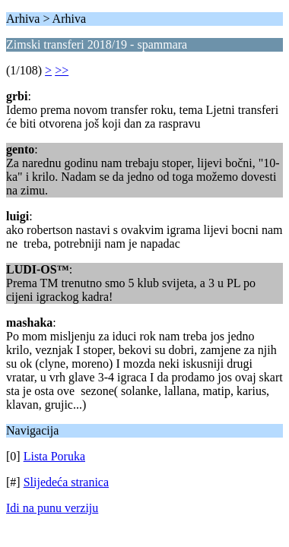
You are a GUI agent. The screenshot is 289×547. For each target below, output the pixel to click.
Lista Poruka (54, 456)
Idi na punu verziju (52, 507)
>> (61, 70)
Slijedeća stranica (66, 482)
